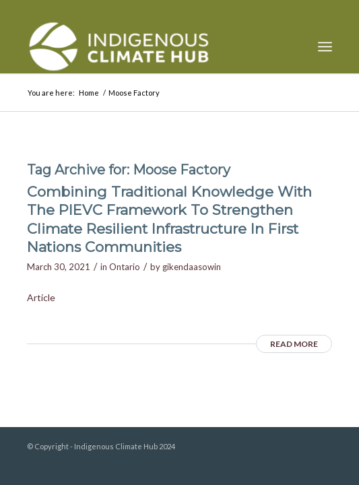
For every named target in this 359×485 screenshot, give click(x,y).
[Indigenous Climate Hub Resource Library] (149, 46)
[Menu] (325, 46)
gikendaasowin (191, 266)
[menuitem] (325, 46)
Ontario (124, 266)
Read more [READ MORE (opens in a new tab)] (294, 344)
